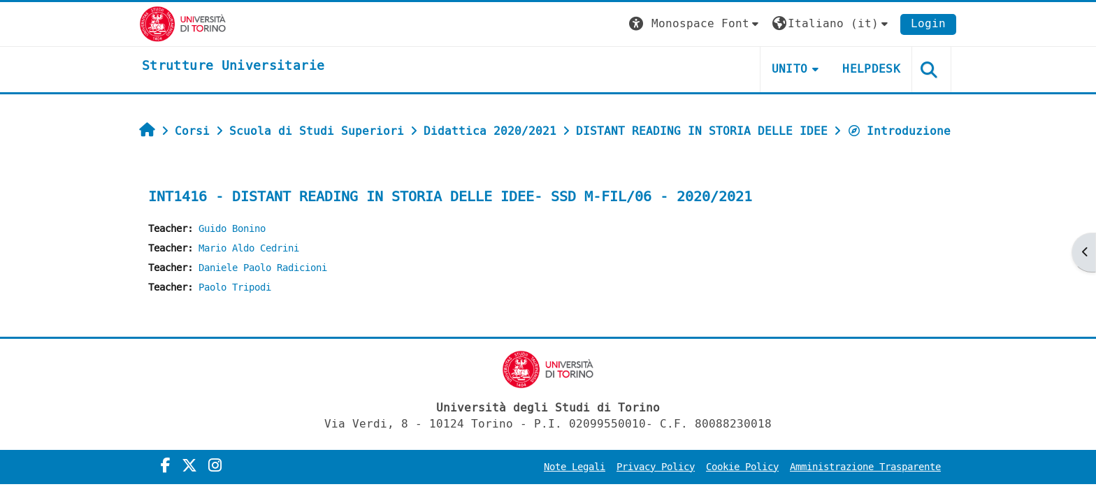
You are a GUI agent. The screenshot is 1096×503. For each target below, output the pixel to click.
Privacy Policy (655, 467)
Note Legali (574, 467)
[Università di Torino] (182, 23)
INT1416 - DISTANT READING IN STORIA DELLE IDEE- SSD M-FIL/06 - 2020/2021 (450, 197)
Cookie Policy (742, 467)
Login (928, 23)
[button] (695, 24)
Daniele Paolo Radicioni (263, 268)
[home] (233, 66)
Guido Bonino (232, 228)
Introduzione (899, 131)
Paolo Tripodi (235, 287)
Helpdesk (871, 69)
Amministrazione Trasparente (865, 467)
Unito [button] (790, 69)
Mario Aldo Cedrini (249, 248)
